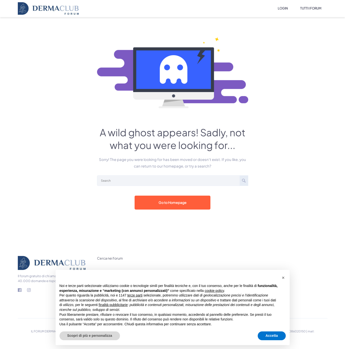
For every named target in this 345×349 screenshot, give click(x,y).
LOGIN (283, 8)
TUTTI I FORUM (310, 8)
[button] (283, 278)
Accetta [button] (272, 336)
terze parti (134, 295)
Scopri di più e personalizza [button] (89, 336)
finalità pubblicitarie (113, 305)
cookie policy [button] (214, 291)
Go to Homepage (172, 202)
